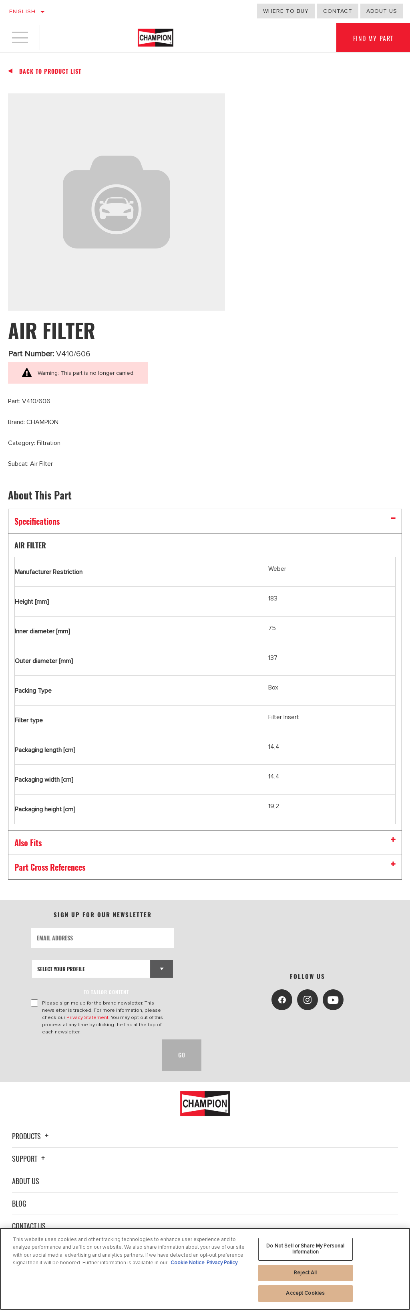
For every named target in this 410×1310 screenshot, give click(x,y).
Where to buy (286, 11)
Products (31, 1136)
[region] (205, 1269)
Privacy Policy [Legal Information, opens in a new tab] (222, 1262)
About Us (25, 1181)
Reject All (305, 1273)
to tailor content (106, 992)
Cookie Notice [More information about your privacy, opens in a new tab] (188, 1262)
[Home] (155, 38)
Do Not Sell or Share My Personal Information (305, 1249)
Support (29, 1158)
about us (381, 11)
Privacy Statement (87, 1017)
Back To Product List (50, 71)
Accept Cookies (305, 1293)
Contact (337, 11)
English (22, 11)
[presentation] (92, 1055)
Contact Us (29, 1226)
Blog (19, 1203)
